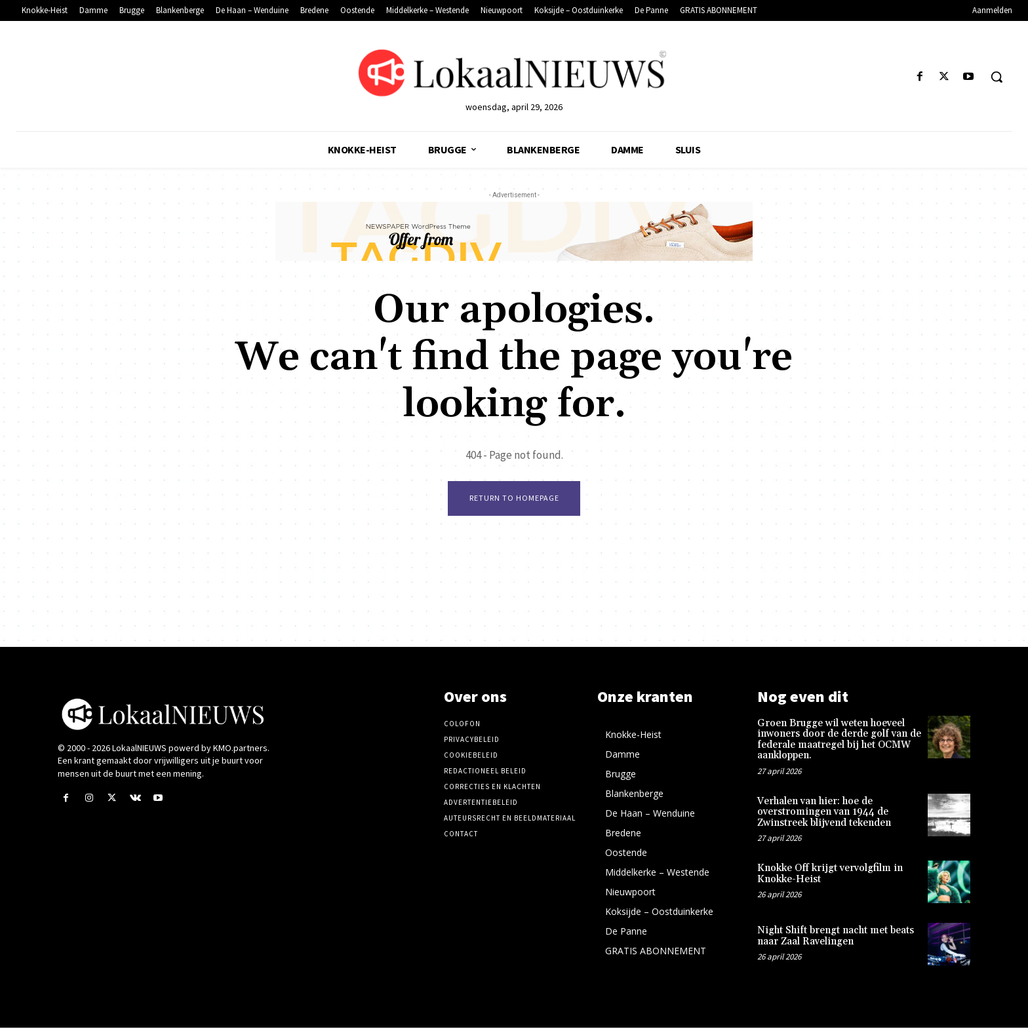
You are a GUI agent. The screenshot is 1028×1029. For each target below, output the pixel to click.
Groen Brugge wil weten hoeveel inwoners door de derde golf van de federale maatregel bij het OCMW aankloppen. (839, 741)
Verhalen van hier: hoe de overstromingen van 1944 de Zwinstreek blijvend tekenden (824, 813)
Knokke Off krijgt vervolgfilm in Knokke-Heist (830, 875)
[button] (996, 76)
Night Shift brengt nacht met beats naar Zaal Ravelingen (835, 938)
